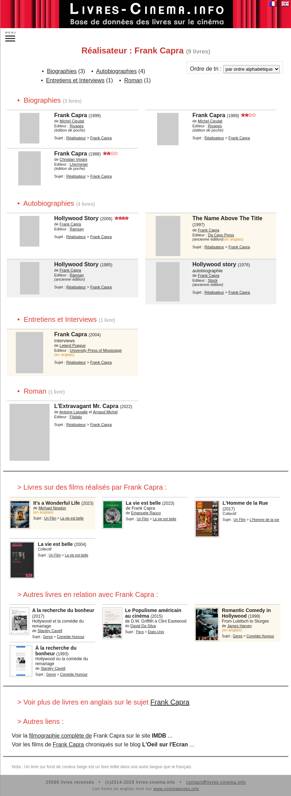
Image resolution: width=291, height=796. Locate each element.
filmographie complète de (60, 736)
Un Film (50, 518)
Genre (48, 637)
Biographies (62, 71)
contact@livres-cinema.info (216, 782)
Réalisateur (76, 138)
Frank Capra (169, 702)
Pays (140, 632)
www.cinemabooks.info (176, 789)
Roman (133, 80)
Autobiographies (116, 71)
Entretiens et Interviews (75, 80)
